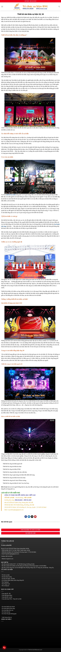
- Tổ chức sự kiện (5, 575)
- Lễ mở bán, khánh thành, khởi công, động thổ (12, 580)
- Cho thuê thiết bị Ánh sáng (8, 608)
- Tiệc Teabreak (5, 582)
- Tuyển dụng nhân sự (6, 617)
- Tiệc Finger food (5, 583)
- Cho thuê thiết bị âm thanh (8, 606)
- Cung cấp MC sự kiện (6, 597)
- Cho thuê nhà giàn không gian (8, 613)
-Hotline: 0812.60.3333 (6, 556)
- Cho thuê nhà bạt (5, 612)
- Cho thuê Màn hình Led (7, 610)
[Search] (59, 6)
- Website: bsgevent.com (7, 558)
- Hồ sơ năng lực (5, 585)
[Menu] (2, 6)
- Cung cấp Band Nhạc (6, 595)
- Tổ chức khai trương (6, 576)
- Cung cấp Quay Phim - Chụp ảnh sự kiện (11, 599)
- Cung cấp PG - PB (5, 593)
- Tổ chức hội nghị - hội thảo (8, 578)
